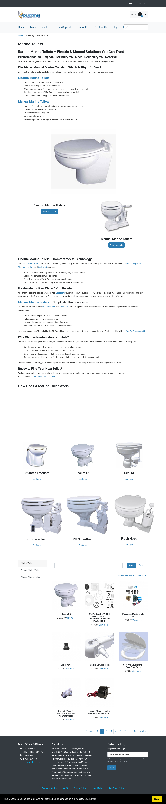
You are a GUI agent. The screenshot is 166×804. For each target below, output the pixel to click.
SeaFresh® (61, 293)
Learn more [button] (90, 799)
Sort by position (125, 576)
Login (131, 3)
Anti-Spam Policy (116, 788)
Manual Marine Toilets (33, 302)
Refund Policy (97, 788)
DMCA (65, 788)
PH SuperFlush (48, 307)
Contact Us (101, 27)
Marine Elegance (133, 264)
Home (21, 27)
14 (135, 731)
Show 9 (141, 576)
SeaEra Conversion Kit (135, 331)
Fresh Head (65, 307)
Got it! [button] (157, 799)
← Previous (88, 731)
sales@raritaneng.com (33, 762)
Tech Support (64, 27)
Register (142, 3)
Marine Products (39, 27)
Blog (115, 27)
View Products (49, 211)
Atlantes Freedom (26, 267)
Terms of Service (49, 788)
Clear (141, 565)
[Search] (136, 27)
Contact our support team (44, 376)
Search (132, 565)
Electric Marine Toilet (30, 570)
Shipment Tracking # (116, 749)
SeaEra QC (42, 267)
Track (111, 767)
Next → (143, 731)
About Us (84, 27)
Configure (37, 479)
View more (70, 618)
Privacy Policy (80, 788)
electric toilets (32, 264)
